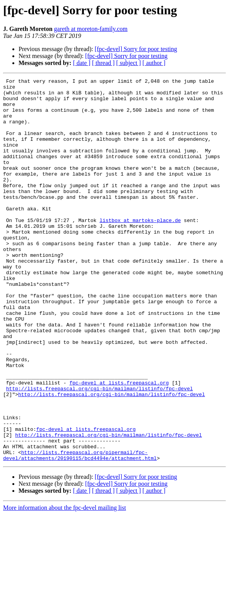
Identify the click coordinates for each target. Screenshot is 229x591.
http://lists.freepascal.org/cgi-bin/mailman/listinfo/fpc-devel (99, 451)
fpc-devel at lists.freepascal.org (119, 444)
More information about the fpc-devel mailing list (64, 584)
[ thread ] (103, 63)
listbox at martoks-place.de (140, 249)
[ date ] (81, 63)
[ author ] (154, 63)
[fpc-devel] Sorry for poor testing (136, 49)
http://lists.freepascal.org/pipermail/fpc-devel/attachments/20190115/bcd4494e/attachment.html (80, 531)
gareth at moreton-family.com (90, 29)
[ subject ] (128, 63)
